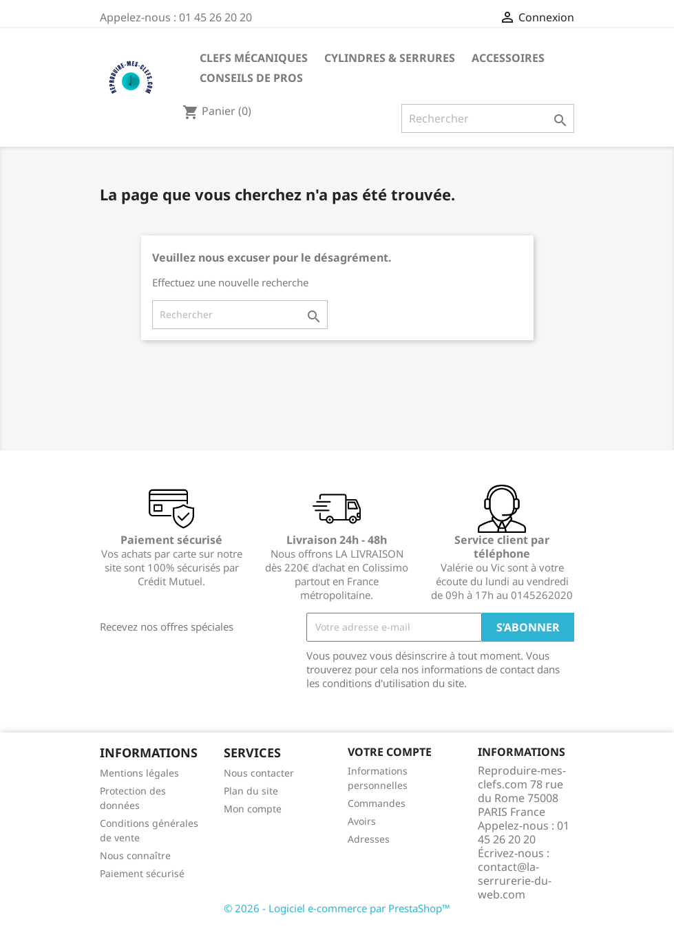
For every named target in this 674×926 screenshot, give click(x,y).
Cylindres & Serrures (389, 57)
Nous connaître (135, 855)
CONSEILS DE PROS (251, 77)
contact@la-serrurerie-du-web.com (514, 880)
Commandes (377, 803)
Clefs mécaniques (254, 57)
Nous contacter (259, 772)
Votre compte (390, 751)
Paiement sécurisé (142, 873)
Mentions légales (139, 772)
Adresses (369, 838)
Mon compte (253, 808)
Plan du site (251, 790)
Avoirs (362, 821)
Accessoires (508, 57)
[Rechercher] (487, 118)
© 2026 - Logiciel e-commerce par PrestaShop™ (337, 908)
